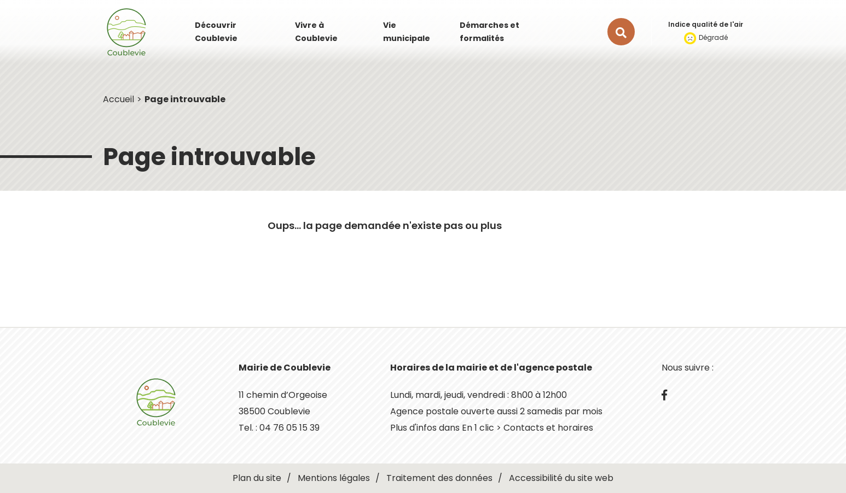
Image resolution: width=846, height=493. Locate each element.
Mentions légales (334, 478)
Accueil (118, 99)
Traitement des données (439, 478)
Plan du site (257, 478)
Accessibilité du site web (561, 478)
